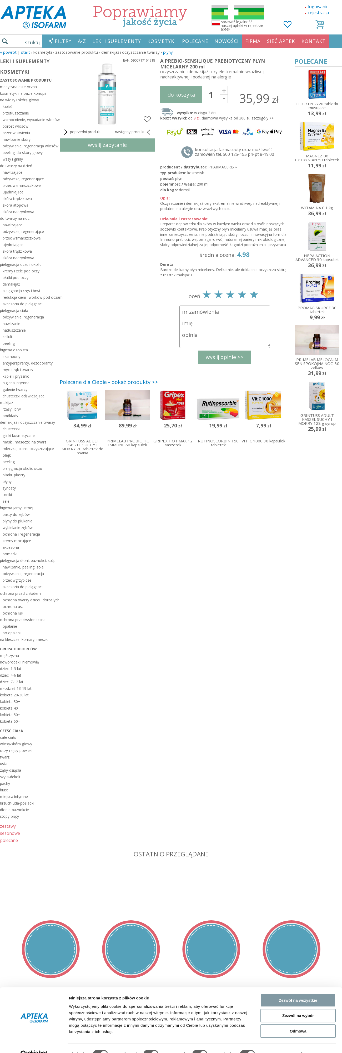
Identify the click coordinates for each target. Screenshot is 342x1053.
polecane (9, 840)
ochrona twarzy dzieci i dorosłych (30, 599)
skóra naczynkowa (18, 211)
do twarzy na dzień (16, 165)
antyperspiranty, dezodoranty (28, 363)
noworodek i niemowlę (19, 662)
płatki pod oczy (15, 277)
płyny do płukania (17, 520)
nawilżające (12, 172)
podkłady (10, 415)
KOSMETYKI (161, 41)
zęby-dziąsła (10, 770)
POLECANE (195, 41)
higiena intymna (16, 382)
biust (4, 789)
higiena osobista (14, 349)
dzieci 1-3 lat (10, 668)
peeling (9, 343)
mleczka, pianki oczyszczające (28, 448)
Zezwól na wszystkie (298, 988)
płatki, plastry (14, 474)
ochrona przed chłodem (20, 593)
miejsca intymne (14, 796)
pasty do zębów (16, 514)
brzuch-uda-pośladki (17, 803)
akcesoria (11, 547)
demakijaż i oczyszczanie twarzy (27, 422)
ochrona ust (13, 606)
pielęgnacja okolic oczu (22, 468)
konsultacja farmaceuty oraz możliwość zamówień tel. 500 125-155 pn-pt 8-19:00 (234, 152)
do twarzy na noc (14, 218)
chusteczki (11, 428)
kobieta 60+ (10, 721)
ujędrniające (13, 191)
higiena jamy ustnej (16, 507)
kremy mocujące (17, 540)
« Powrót (8, 52)
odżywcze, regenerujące (23, 178)
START (25, 52)
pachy (5, 783)
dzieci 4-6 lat (10, 675)
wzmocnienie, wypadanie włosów (30, 119)
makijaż (6, 402)
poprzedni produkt (81, 132)
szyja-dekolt (10, 776)
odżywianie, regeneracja (23, 317)
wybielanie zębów (18, 527)
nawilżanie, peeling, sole (23, 567)
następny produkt (133, 132)
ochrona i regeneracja (21, 534)
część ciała (11, 730)
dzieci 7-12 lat (11, 681)
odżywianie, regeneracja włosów (30, 145)
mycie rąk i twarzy (18, 369)
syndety (9, 488)
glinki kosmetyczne (19, 435)
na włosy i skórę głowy (19, 99)
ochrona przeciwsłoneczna (23, 619)
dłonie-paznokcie (14, 809)
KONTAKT (313, 41)
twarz (4, 757)
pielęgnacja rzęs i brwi (21, 290)
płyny (168, 52)
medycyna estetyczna (18, 86)
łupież (8, 106)
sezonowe (10, 833)
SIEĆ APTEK (281, 41)
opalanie (10, 626)
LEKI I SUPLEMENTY (116, 41)
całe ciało (8, 737)
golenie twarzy (15, 389)
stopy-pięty (9, 816)
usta (3, 763)
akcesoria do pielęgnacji (23, 303)
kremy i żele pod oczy (21, 270)
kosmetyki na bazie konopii (23, 93)
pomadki (10, 553)
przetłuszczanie (16, 113)
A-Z (82, 41)
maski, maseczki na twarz (24, 442)
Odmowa (298, 1019)
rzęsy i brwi (12, 409)
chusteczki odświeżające (23, 395)
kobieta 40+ (10, 708)
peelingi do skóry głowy (23, 152)
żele (6, 501)
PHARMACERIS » (222, 166)
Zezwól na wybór (298, 1004)
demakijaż (11, 284)
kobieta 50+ (10, 714)
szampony (11, 356)
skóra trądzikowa (17, 198)
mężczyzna (9, 655)
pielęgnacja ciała (14, 310)
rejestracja (318, 13)
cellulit (8, 336)
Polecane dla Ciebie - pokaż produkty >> (109, 382)
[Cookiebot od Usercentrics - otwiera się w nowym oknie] (34, 1043)
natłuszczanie (14, 330)
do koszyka (181, 94)
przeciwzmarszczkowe (22, 185)
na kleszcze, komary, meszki (24, 639)
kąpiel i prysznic (16, 376)
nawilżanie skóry (17, 139)
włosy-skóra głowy (16, 743)
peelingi (9, 461)
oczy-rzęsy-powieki (16, 750)
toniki (7, 494)
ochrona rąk (13, 613)
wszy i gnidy (13, 159)
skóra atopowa (15, 205)
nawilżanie (11, 323)
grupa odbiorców (18, 648)
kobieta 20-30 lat (14, 694)
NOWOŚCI (226, 41)
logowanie (318, 6)
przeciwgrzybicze (17, 580)
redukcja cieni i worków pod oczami (30, 297)
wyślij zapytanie (107, 144)
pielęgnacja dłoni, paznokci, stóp (28, 560)
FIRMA (252, 41)
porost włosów (15, 126)
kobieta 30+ (10, 701)
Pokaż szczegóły (280, 1042)
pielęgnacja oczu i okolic (20, 264)
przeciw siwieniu (16, 132)
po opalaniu (13, 632)
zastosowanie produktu (26, 80)
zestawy (8, 826)
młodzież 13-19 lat (16, 688)
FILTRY (63, 41)
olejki (7, 455)
